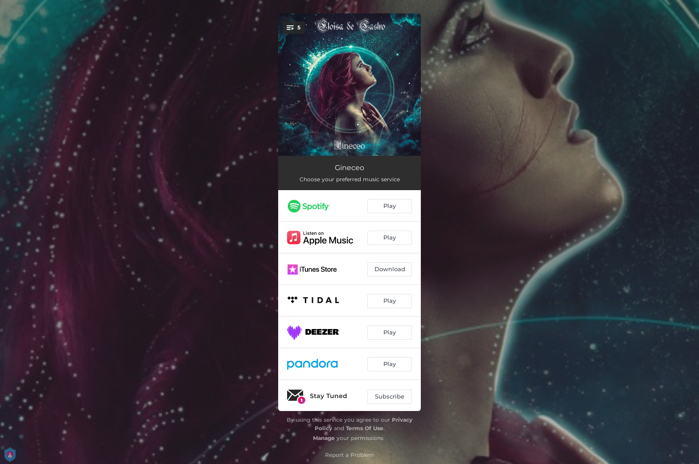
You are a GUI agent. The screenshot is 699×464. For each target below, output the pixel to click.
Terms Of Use (364, 428)
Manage (324, 438)
